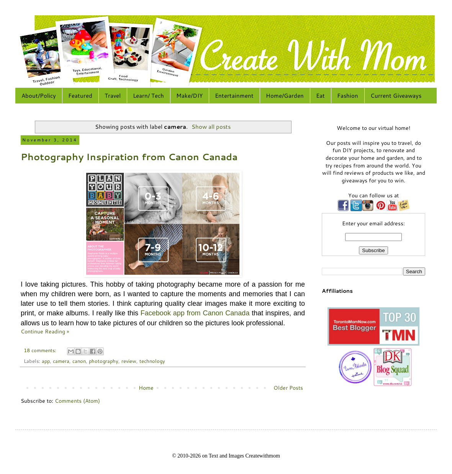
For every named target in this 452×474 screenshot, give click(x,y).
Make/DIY (189, 96)
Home (146, 388)
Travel (113, 96)
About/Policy (38, 96)
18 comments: (41, 350)
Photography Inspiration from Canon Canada (129, 156)
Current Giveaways (395, 96)
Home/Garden (285, 96)
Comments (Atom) (77, 401)
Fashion (347, 96)
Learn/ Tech (148, 96)
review (128, 361)
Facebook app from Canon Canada (195, 313)
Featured (80, 96)
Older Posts (288, 388)
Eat (320, 96)
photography (103, 361)
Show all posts (211, 126)
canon (79, 361)
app (46, 361)
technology (152, 361)
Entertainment (234, 96)
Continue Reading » (45, 331)
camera (61, 361)
